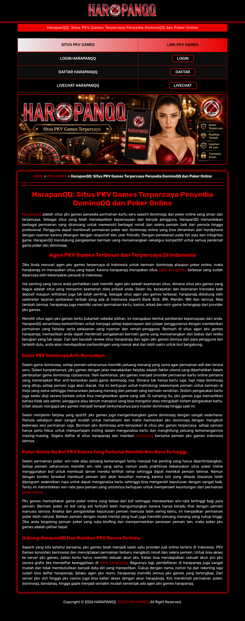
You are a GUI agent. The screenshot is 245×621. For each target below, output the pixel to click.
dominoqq (144, 436)
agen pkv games (173, 270)
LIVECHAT (183, 85)
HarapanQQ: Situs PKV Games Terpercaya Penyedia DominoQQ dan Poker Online (122, 28)
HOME (38, 176)
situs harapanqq (113, 563)
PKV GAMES (57, 176)
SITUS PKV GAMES (133, 602)
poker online (32, 492)
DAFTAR (183, 72)
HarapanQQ (31, 214)
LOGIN (183, 58)
